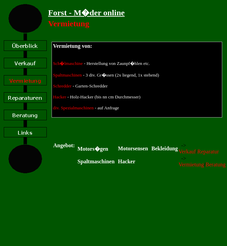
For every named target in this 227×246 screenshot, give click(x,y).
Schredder (62, 85)
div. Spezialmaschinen (73, 107)
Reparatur (208, 151)
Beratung (215, 164)
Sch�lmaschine (68, 63)
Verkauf (187, 151)
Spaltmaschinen (67, 75)
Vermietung (191, 164)
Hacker (59, 96)
